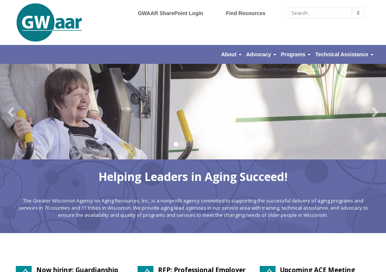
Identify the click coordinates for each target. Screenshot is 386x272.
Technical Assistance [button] (344, 54)
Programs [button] (296, 54)
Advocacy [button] (261, 54)
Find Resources (245, 13)
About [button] (231, 54)
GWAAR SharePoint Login (170, 13)
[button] (11, 111)
